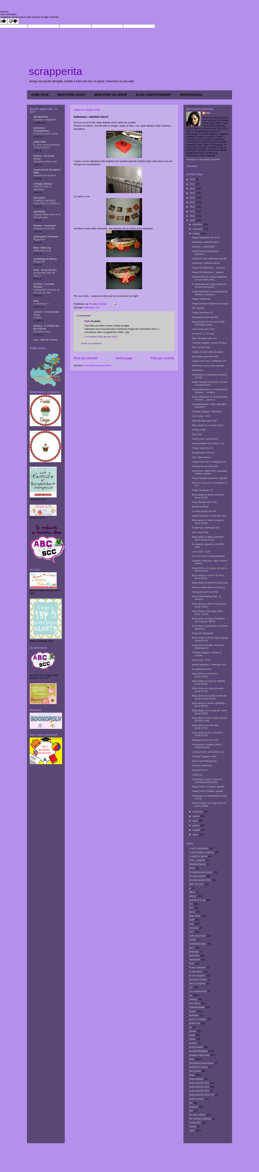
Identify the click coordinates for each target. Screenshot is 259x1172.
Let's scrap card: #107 (203, 329)
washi (192, 1130)
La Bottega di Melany (45, 259)
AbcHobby (39, 211)
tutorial (192, 1126)
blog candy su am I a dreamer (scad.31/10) (207, 734)
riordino (193, 1043)
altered (192, 896)
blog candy (194, 915)
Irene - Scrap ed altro (45, 270)
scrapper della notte (199, 1055)
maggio (197, 829)
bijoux (192, 911)
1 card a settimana (198, 848)
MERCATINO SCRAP (71, 94)
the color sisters (197, 1114)
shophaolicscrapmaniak (201, 1063)
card (191, 923)
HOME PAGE (40, 94)
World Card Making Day (204, 761)
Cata (35, 300)
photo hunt (194, 1023)
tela (191, 1110)
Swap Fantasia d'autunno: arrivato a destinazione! (209, 383)
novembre (198, 229)
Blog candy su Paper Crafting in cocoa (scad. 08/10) (208, 620)
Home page (123, 358)
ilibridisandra (40, 116)
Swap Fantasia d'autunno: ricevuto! (210, 303)
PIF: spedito (198, 308)
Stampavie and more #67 (205, 317)
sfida (191, 1059)
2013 (193, 202)
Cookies (37, 317)
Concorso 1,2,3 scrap (203, 333)
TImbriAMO (195, 1122)
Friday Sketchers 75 (202, 312)
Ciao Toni (197, 434)
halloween (89, 307)
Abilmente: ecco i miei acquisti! (208, 365)
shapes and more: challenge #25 (209, 461)
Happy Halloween (201, 298)
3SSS (192, 868)
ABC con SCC (196, 884)
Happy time (39, 239)
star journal (195, 1071)
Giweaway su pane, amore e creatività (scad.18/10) (207, 780)
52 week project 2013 (200, 880)
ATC (191, 908)
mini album (194, 1003)
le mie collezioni (197, 967)
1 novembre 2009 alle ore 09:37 (101, 336)
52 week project (197, 876)
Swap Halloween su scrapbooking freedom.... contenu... (209, 391)
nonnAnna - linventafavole (41, 129)
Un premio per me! (201, 669)
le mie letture (195, 971)
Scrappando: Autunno (203, 452)
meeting (193, 999)
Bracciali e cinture (42, 331)
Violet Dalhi (39, 141)
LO (190, 987)
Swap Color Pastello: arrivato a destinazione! (208, 646)
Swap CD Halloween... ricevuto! (208, 267)
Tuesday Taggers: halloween (207, 411)
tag (190, 1102)
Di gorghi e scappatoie (44, 119)
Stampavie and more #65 (205, 466)
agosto (196, 816)
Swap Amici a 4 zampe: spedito (208, 786)
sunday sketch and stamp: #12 (208, 751)
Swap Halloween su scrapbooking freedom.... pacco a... (209, 398)
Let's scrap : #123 (201, 551)
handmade (194, 959)
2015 (193, 193)
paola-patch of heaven (45, 236)
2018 (193, 179)
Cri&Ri (192, 939)
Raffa (87, 321)
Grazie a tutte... (200, 429)
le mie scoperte (197, 975)
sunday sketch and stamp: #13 (208, 443)
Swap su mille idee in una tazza (208, 587)
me (97, 307)
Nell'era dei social (42, 250)
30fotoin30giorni (197, 864)
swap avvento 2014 (199, 1086)
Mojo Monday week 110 (204, 338)
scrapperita (55, 71)
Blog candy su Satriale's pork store (210, 582)
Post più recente (85, 358)
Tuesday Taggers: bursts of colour (209, 342)
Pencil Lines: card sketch (205, 439)
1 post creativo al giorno (201, 852)
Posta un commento (91, 343)
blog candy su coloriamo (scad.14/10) (204, 675)
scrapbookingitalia (198, 1051)
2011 (193, 211)
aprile (196, 834)
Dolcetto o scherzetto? (203, 246)
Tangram (193, 1106)
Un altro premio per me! (204, 511)
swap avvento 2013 (199, 1082)
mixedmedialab (197, 1007)
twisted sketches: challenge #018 (209, 515)
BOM (191, 919)
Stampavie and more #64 (205, 591)
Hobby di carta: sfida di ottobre (208, 352)
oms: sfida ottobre (201, 457)
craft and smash (197, 935)
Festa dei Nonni (200, 770)
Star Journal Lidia (201, 347)
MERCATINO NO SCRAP (110, 94)
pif (190, 1027)
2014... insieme (197, 860)
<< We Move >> (41, 304)
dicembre (198, 224)
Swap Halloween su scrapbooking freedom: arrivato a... (209, 293)
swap (191, 1075)
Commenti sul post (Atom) (97, 365)
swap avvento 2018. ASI (201, 1094)
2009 (193, 220)
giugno (196, 825)
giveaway (194, 951)
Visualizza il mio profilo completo (203, 159)
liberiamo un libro (198, 979)
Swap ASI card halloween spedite (209, 258)
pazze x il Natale (197, 1019)
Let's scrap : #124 (201, 416)
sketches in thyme (198, 1067)
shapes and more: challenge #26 (209, 361)
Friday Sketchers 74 (202, 448)
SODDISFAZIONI (191, 94)
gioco (192, 947)
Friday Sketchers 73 (202, 490)
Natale (192, 1011)
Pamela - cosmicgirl (44, 225)
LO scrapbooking (198, 991)
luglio (196, 820)
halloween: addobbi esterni (206, 263)
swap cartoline (196, 1098)
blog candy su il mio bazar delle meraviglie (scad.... (208, 323)
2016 (193, 188)
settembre (198, 811)
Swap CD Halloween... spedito (208, 272)
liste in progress (197, 983)
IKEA (191, 963)
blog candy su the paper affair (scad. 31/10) (207, 612)
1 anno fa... (198, 774)
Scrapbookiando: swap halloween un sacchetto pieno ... (209, 278)
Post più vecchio (162, 358)
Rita (208, 113)
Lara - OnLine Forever (45, 339)
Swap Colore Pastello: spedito (207, 791)
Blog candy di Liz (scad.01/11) (207, 425)
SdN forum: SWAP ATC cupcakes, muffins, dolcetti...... (209, 472)
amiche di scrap (197, 900)
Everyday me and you (44, 228)
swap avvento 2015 (199, 1090)
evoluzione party (197, 943)
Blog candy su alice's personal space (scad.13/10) (207, 538)
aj (190, 888)
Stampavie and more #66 (205, 356)
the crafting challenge (200, 1118)
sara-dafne (39, 197)
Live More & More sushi (45, 161)
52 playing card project (201, 872)
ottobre (197, 233)
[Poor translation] (13, 21)
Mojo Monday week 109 (204, 420)
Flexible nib (39, 262)
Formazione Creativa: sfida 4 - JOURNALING (207, 746)
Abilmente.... (198, 370)
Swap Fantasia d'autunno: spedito (209, 478)
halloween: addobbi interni (205, 242)
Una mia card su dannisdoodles (208, 556)
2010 (193, 216)
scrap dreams (196, 1047)
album (192, 892)
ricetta (192, 1039)
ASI (191, 904)
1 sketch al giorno (198, 856)
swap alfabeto (196, 1079)
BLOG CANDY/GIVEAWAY (153, 94)
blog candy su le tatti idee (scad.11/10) (205, 726)
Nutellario (194, 1015)
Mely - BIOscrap (42, 247)
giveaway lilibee (200, 506)
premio (192, 1031)
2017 (193, 184)
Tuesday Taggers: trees (204, 756)
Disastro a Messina (202, 765)
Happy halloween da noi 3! (205, 237)
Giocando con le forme (44, 175)
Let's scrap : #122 (201, 660)
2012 (193, 206)
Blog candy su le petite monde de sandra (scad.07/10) (209, 697)
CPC (191, 931)
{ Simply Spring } (42, 183)
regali (192, 1035)
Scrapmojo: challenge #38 (205, 527)
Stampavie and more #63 (205, 740)
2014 (193, 197)
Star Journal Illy (200, 532)
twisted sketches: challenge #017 (209, 664)
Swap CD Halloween (202, 633)
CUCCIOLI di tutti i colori (45, 133)
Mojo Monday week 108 (204, 502)
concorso (194, 928)
